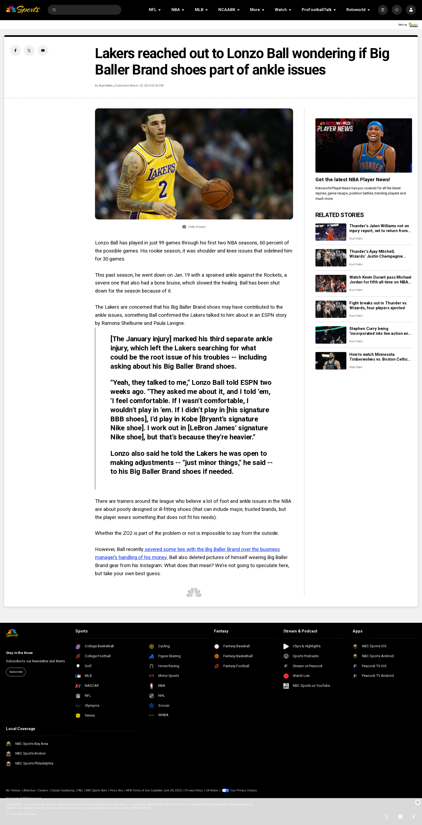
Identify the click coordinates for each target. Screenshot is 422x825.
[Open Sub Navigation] (159, 10)
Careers (43, 790)
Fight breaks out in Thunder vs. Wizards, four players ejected (378, 305)
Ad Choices (13, 790)
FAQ (80, 790)
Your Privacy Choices (243, 790)
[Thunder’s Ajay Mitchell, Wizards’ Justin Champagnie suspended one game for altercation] (330, 257)
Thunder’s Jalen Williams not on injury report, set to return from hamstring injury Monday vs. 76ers (379, 228)
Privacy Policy (194, 790)
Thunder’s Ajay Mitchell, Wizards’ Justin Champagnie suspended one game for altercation (376, 254)
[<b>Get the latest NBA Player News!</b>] (363, 145)
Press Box (116, 790)
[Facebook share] (15, 50)
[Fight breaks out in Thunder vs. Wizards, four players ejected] (330, 309)
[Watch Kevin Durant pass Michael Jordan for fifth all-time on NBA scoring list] (330, 283)
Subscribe (16, 672)
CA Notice (212, 790)
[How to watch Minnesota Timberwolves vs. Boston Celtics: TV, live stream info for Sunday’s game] (330, 360)
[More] (383, 10)
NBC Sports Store (96, 790)
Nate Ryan (356, 367)
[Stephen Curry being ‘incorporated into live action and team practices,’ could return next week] (330, 335)
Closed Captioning (63, 790)
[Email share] (43, 50)
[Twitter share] (29, 50)
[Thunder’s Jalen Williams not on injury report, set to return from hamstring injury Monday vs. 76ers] (330, 232)
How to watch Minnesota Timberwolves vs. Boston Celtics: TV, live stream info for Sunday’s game (380, 357)
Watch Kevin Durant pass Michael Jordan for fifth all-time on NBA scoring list (380, 280)
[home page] (23, 10)
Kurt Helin (105, 85)
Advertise (29, 790)
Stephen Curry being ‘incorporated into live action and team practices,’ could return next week (380, 331)
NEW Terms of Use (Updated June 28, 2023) (154, 790)
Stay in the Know (19, 653)
